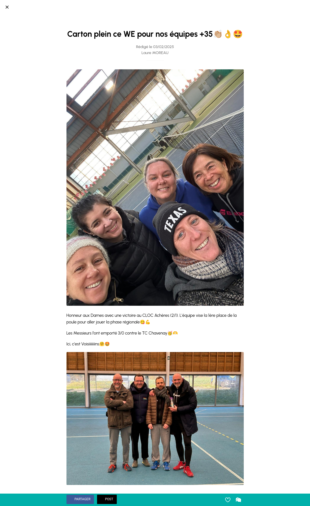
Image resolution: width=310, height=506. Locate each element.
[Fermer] (7, 7)
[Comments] (238, 499)
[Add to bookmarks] (227, 499)
